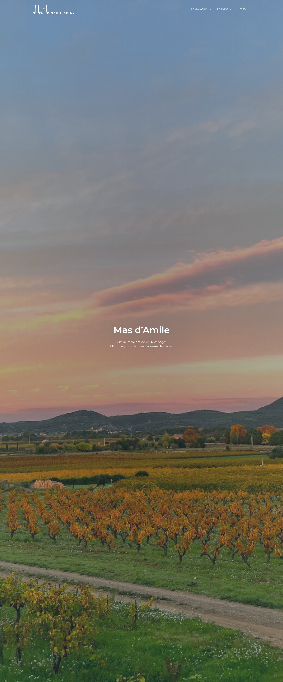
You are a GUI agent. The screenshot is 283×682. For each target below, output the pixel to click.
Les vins (222, 9)
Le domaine (199, 9)
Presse (242, 9)
